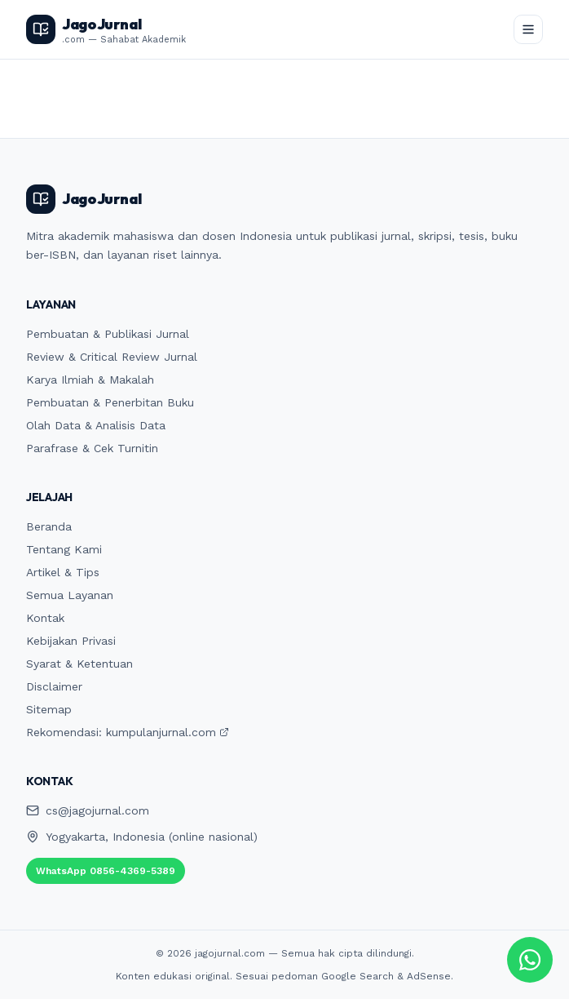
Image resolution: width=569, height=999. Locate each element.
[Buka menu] (528, 29)
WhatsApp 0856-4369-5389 (105, 871)
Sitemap (49, 709)
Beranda (49, 526)
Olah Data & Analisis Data (95, 425)
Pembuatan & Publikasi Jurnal (107, 333)
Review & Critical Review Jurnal (111, 356)
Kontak (45, 617)
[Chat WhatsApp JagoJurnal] (530, 960)
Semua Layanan (69, 595)
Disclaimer (54, 686)
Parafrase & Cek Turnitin (92, 448)
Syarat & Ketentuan (79, 663)
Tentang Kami (64, 549)
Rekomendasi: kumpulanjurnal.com (127, 732)
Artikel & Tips (62, 572)
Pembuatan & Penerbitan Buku (110, 402)
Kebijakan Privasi (71, 640)
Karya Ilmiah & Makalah (90, 379)
